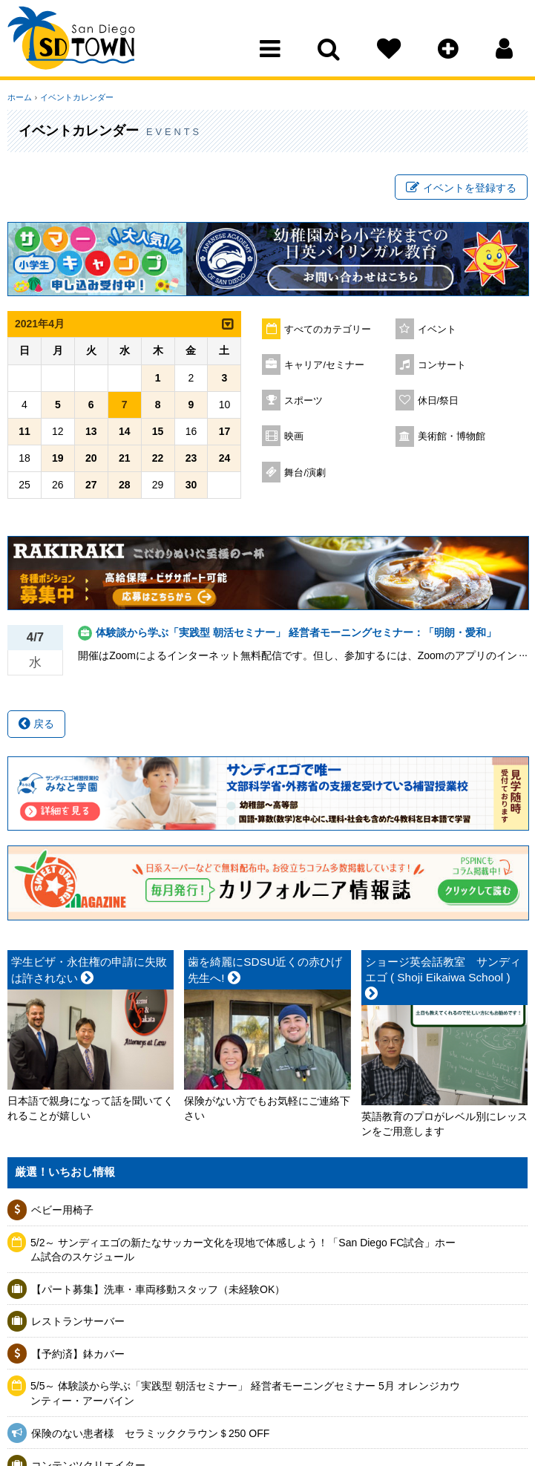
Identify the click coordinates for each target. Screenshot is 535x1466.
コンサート (442, 365)
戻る (36, 723)
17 (225, 431)
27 (91, 485)
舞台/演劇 (305, 473)
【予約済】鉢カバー (78, 1354)
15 (158, 431)
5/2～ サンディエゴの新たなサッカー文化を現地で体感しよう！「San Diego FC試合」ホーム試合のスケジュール (243, 1250)
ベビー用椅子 (62, 1210)
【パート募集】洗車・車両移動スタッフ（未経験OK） (158, 1289)
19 (58, 458)
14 (125, 431)
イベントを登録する (461, 187)
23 (191, 458)
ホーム (19, 97)
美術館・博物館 (451, 436)
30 (191, 485)
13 (91, 431)
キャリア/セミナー (324, 365)
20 (91, 458)
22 (158, 458)
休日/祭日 (438, 401)
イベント (437, 329)
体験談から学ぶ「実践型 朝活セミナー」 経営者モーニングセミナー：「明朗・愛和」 (296, 632)
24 (225, 458)
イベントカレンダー (76, 97)
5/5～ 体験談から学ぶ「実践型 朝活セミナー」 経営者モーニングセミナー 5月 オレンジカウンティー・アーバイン (245, 1394)
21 (125, 458)
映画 (293, 436)
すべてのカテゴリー (327, 329)
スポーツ (303, 401)
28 (125, 485)
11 (24, 431)
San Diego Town (72, 41)
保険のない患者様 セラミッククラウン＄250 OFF (150, 1433)
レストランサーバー (78, 1322)
